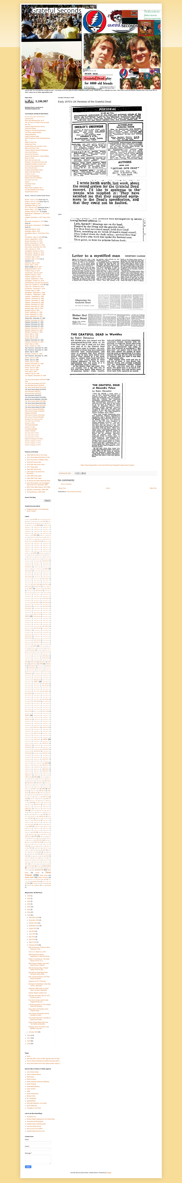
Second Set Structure (31, 154)
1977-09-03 (36, 701)
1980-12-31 (28, 777)
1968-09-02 (28, 531)
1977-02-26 (46, 681)
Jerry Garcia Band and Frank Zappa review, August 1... (44, 1063)
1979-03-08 (28, 749)
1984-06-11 (28, 804)
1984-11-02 (37, 808)
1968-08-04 (28, 529)
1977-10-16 (46, 707)
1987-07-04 (46, 818)
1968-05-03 (37, 527)
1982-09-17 (41, 794)
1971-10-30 (37, 580)
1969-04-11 (46, 541)
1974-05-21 (48, 650)
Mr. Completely (31, 1098)
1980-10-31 (45, 771)
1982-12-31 (45, 796)
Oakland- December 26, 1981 (34, 320)
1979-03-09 (36, 749)
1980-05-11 (45, 765)
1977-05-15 (46, 695)
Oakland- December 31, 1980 (34, 306)
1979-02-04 (37, 747)
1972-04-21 (46, 594)
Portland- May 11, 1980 (32, 290)
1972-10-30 (37, 612)
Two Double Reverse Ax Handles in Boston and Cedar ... (39, 1018)
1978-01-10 (37, 717)
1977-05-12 (28, 695)
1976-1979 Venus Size (34, 462)
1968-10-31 (46, 531)
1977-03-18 (36, 683)
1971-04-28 (28, 576)
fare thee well (42, 879)
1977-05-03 (46, 689)
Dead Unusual (43, 877)
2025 (29, 898)
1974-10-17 (36, 658)
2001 (44, 850)
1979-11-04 (46, 761)
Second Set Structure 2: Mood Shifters (37, 156)
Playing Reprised (30, 134)
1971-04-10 (37, 573)
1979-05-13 (45, 753)
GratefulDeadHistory (33, 1086)
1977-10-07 (28, 705)
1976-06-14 (32, 668)
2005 (28, 854)
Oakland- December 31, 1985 (34, 364)
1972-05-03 (28, 596)
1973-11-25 (28, 644)
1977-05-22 (46, 697)
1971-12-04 (28, 584)
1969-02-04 (41, 537)
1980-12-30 (46, 775)
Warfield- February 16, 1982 (34, 330)
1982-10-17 (37, 796)
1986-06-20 (42, 816)
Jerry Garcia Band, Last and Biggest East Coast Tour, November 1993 (38, 484)
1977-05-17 (28, 697)
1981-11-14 (46, 785)
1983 (26, 798)
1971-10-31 (46, 580)
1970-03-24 (46, 559)
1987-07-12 (36, 820)
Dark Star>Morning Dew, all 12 (34, 120)
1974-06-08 (30, 652)
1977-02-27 (28, 683)
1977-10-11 (37, 705)
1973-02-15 (46, 616)
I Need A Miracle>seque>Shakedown (36, 150)
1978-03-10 (37, 719)
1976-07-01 (40, 670)
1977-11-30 (28, 713)
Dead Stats (29, 877)
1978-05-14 (28, 725)
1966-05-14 (48, 519)
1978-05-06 (37, 723)
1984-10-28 (37, 806)
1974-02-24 (33, 648)
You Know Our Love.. (31, 180)
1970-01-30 (33, 555)
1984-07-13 (36, 804)
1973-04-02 (28, 624)
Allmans (39, 866)
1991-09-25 (46, 842)
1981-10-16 (38, 785)
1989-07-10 (37, 828)
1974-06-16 (38, 652)
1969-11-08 (46, 549)
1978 (27, 715)
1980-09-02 (28, 769)
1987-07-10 (28, 820)
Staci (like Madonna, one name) (37, 1103)
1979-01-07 (37, 741)
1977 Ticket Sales (32, 467)
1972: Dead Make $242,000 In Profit (38, 457)
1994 (30, 848)
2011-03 (37, 856)
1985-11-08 (30, 814)
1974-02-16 (43, 646)
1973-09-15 (46, 630)
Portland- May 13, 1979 (32, 271)
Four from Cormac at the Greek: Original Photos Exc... (38, 1001)
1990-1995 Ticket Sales (34, 478)
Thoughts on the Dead (34, 1108)
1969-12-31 (28, 553)
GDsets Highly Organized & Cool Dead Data (40, 1119)
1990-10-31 (28, 836)
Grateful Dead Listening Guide (36, 1124)
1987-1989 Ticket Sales (34, 476)
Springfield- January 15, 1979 (34, 251)
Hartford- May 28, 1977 (32, 211)
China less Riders (30, 128)
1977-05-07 (45, 691)
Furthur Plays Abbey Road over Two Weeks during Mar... (38, 1023)
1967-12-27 (31, 525)
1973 (27, 616)
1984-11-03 (46, 808)
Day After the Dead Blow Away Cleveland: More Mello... (38, 973)
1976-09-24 (28, 675)
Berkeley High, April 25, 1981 (34, 308)
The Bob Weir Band (34, 385)
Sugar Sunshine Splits (32, 136)
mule (34, 883)
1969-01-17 (43, 535)
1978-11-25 (28, 737)
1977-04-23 (45, 685)
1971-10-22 (28, 580)
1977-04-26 (37, 687)
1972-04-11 (28, 594)
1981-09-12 (30, 783)
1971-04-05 (46, 571)
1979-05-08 (28, 753)
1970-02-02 (41, 555)
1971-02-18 (28, 571)
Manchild (28, 186)
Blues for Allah (29, 158)
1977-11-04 (28, 711)
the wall (48, 883)
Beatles (27, 178)
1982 (43, 789)
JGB (28, 883)
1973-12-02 (37, 644)
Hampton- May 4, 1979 (32, 259)
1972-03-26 (30, 592)
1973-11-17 (36, 642)
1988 (34, 824)
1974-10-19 (28, 660)
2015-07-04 (36, 858)
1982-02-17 (33, 790)
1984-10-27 (28, 806)
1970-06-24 (28, 563)
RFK (43, 883)
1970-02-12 (31, 557)
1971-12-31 (37, 586)
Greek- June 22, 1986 (32, 370)
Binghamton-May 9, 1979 (33, 269)
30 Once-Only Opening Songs (34, 166)
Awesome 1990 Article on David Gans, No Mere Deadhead (38, 989)
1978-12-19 (37, 737)
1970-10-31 (28, 567)
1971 (46, 569)
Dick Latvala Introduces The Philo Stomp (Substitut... (39, 977)
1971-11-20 (28, 582)
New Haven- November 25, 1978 (35, 247)
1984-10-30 (46, 806)
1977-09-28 (46, 701)
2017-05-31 (33, 864)
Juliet (28, 1091)
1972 (30, 588)
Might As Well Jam (31, 142)
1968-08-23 (37, 529)
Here (26, 381)
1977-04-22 (36, 685)
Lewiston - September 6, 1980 (34, 296)
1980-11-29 (28, 773)
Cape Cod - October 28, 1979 (34, 286)
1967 (44, 521)
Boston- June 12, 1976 (32, 201)
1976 (40, 664)
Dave (32, 870)
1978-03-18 (37, 721)
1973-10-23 (46, 636)
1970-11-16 (28, 569)
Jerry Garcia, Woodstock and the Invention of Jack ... (38, 1014)
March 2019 (33, 942)
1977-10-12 (46, 705)
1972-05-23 (45, 598)
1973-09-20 (37, 632)
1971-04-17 (46, 573)
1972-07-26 (28, 602)
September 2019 (34, 926)
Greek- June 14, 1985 (32, 358)
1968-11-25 (37, 533)
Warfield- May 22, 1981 (32, 310)
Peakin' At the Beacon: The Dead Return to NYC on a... (38, 959)
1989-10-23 (46, 830)
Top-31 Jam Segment (33, 885)
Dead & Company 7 (33, 443)
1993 (26, 846)
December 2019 (34, 917)
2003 (45, 852)
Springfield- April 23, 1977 (33, 205)
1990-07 (39, 834)
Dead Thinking (31, 1084)
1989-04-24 (38, 826)
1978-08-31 (37, 729)
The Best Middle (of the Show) (34, 190)
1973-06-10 (45, 626)
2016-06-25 (28, 862)
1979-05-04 (28, 751)
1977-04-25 (28, 687)
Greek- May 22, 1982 (31, 336)
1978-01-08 (28, 717)
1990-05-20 (31, 834)
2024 (29, 901)
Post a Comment (66, 484)
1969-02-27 (40, 539)
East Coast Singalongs (32, 176)
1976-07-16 (30, 671)
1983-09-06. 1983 (33, 800)
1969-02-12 (31, 539)
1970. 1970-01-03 (37, 569)
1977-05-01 (37, 689)
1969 (34, 535)
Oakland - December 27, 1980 (34, 300)
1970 (34, 553)
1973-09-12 (37, 630)
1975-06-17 (42, 662)
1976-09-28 (37, 675)
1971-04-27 (46, 574)
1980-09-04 (36, 769)
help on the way (46, 881)
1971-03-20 (37, 571)
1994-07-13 (46, 848)
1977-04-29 (28, 689)
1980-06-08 (37, 767)
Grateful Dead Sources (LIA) (36, 1131)
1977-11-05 (37, 711)
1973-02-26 (28, 620)
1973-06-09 (36, 626)
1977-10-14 (28, 707)
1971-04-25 (37, 574)
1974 (34, 646)
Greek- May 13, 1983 (31, 344)
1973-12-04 (46, 644)
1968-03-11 (28, 527)
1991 (35, 836)
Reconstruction (32, 391)
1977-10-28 (28, 709)
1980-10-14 (28, 771)
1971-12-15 (28, 586)
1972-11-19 (36, 614)
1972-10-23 (46, 610)
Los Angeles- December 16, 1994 (35, 375)
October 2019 (33, 923)
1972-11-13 (46, 612)
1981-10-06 (48, 783)
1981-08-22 (31, 781)
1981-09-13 (39, 783)
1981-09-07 (39, 781)
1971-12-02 (46, 582)
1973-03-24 (46, 620)
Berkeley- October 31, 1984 (33, 354)
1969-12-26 (37, 551)
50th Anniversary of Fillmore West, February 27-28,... (39, 948)
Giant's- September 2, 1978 (33, 239)
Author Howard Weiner (34, 1074)
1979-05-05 (36, 751)
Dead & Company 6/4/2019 (33, 445)
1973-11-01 (36, 640)
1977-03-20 (28, 685)
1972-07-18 (46, 600)
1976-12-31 (28, 681)
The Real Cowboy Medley (33, 132)
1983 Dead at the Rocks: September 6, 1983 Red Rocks (39, 955)
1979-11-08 (28, 763)
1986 (44, 814)
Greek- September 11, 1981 (34, 312)
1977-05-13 (37, 695)
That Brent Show (30, 184)
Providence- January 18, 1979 (34, 255)
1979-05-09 (37, 753)
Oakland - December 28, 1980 (34, 302)
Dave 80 (40, 870)
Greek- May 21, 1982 (31, 334)
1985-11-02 (48, 812)
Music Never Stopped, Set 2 (34, 188)
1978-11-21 (37, 735)
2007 (33, 854)
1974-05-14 (31, 650)
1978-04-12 (46, 721)
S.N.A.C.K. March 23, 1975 (37, 952)
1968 (38, 525)
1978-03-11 (46, 719)
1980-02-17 (28, 765)
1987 (31, 818)
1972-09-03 (37, 604)
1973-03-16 (37, 620)
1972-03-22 (30, 590)
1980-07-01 (46, 767)
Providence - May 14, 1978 (33, 237)
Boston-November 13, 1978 (33, 241)
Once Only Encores (31, 168)
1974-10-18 (45, 658)
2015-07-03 (28, 858)
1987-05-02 (38, 818)
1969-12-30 (46, 551)
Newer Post (62, 488)
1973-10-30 (28, 640)
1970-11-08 (37, 567)
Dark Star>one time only (32, 160)
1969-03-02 (38, 541)
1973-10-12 (46, 634)
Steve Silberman (32, 1105)
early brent (33, 879)
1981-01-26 (43, 777)
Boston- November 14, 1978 (34, 243)
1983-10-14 (43, 800)
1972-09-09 (46, 604)
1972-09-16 (45, 606)
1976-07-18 (46, 671)
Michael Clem (31, 1096)
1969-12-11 (28, 551)
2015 (47, 856)
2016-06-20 (38, 860)
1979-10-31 (37, 761)
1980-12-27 (28, 775)
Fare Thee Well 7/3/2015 (32, 433)
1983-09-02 (41, 798)
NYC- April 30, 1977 (31, 207)
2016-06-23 (46, 860)
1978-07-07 (36, 727)
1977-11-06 (45, 711)
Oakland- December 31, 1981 (34, 328)
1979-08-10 (46, 757)
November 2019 (34, 920)
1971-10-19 (36, 578)
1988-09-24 (41, 824)
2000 (39, 850)
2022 (29, 907)
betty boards (47, 866)
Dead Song (44, 875)
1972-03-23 (39, 590)
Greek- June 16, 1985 (32, 362)
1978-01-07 (46, 715)
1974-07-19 (37, 654)
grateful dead (36, 881)
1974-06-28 (46, 652)
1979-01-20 (46, 745)
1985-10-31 (31, 812)
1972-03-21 (47, 588)
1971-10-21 (45, 578)
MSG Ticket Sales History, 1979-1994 (38, 487)
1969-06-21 (37, 545)
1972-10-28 (28, 612)
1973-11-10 (28, 642)
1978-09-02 (46, 729)
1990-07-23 (46, 834)
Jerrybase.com (31, 1116)
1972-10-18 (37, 610)
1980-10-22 (36, 771)
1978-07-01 (37, 725)
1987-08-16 (28, 824)
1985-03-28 (33, 810)
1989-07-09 (28, 828)
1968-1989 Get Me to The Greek (37, 455)
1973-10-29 (46, 638)
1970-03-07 (38, 559)
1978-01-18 (28, 719)
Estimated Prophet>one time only (35, 164)
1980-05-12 (28, 767)
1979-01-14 (36, 743)
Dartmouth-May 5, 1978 (32, 229)
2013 (42, 856)
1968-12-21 (28, 535)
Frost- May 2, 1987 (31, 371)
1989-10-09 (28, 830)
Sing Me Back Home (31, 192)
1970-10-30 (46, 565)
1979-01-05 (28, 741)
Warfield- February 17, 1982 (34, 332)
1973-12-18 (28, 646)
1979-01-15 (45, 743)
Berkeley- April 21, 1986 (32, 366)
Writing (49, 885)
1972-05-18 (36, 598)
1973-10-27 (37, 638)
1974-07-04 (28, 654)
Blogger (109, 1172)
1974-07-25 (28, 656)
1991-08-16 (31, 840)
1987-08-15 (46, 822)
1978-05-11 (46, 723)
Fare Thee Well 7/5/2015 (32, 437)
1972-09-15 (37, 606)
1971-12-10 (45, 584)
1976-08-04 (37, 673)
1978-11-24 (46, 735)
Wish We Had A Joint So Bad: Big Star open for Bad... (44, 1058)
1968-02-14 (46, 525)
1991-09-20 (39, 840)
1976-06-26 (31, 670)
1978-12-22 (46, 737)
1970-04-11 (28, 561)
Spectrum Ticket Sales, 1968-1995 (37, 489)
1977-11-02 (46, 709)
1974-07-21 (46, 654)
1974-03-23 (41, 648)
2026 (29, 896)
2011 (31, 856)
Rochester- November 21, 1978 (35, 245)
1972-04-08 (46, 592)
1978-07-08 (45, 727)
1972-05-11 (28, 598)
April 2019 (32, 939)
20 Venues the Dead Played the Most (38, 481)
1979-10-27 (45, 759)
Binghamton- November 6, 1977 (35, 225)
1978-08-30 (28, 729)
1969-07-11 (46, 545)
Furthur (30, 431)
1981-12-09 (28, 787)
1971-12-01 (37, 582)
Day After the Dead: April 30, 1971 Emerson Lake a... (39, 996)
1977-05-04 (28, 691)
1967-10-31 (41, 523)
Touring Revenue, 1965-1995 (36, 492)
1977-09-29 (28, 703)
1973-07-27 (28, 628)
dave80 (37, 872)
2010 (26, 856)
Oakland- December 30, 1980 (34, 304)
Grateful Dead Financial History (35, 126)
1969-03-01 (29, 541)
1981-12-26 (46, 787)
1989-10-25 (28, 832)
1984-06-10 (46, 802)
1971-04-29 (37, 576)
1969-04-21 (28, 543)
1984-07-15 (46, 804)
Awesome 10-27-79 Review (37, 981)
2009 (38, 854)
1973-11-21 (46, 642)
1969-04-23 (46, 543)
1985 (26, 810)
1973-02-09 (36, 616)
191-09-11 (27, 519)
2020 (29, 912)
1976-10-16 (46, 679)
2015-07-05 (43, 858)
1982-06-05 (43, 792)
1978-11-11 (28, 733)
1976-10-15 (36, 679)
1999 (34, 850)
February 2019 (33, 945)
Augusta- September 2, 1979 (34, 279)
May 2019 (32, 937)
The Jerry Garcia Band (36, 379)
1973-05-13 (37, 624)
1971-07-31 (28, 578)
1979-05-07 (46, 751)
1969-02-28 (48, 539)
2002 (39, 852)
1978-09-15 (37, 731)
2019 (45, 864)
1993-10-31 (41, 846)
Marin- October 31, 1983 (32, 346)
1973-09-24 (46, 632)
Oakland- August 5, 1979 (33, 277)
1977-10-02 (37, 703)
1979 (45, 739)
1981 (35, 777)
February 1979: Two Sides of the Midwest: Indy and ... (38, 1027)
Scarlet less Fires (30, 144)
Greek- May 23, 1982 (31, 338)
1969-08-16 (46, 547)
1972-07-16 (37, 600)
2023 (29, 904)
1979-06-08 (28, 755)
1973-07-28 (36, 628)
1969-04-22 (37, 543)
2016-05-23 (30, 860)
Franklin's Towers (30, 174)
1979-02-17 (46, 747)
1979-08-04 (28, 757)
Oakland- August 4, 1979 (33, 275)
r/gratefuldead (31, 1101)
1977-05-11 (46, 693)
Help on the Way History (32, 172)
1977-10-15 (37, 707)
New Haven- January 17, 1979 (34, 253)
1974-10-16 (28, 658)
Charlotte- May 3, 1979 (32, 257)
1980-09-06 (45, 769)
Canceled (29, 868)
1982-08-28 (33, 794)
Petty (38, 883)
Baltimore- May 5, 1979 (32, 263)
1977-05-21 (37, 697)
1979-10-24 (36, 759)
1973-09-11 (28, 630)
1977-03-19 (45, 683)
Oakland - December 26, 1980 (34, 298)
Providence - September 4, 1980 (35, 294)
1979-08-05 (37, 757)
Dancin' (27, 182)
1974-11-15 (46, 660)
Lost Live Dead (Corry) (34, 1126)
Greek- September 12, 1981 (34, 314)
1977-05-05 (36, 691)
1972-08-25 (45, 602)
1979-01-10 (28, 743)
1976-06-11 (41, 666)
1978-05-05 (28, 723)
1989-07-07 (46, 826)
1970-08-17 (37, 563)
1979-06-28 (46, 755)
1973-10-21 (37, 636)
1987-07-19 (46, 820)
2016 (49, 858)
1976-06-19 (41, 668)
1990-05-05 (41, 832)
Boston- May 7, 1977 (31, 209)
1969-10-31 (37, 549)
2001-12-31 (33, 852)
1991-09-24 (38, 842)
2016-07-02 (46, 862)
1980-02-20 (36, 765)
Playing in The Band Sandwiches (35, 130)
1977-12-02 (37, 713)
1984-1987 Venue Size (34, 469)
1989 (30, 826)
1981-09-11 (47, 781)
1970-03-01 (30, 559)
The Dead (31, 425)
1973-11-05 (46, 640)
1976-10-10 (28, 679)
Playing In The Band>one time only (36, 162)
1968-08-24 (46, 529)
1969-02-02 (33, 537)
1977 (36, 682)
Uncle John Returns (31, 152)
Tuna (43, 885)
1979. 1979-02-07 (37, 763)
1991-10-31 (37, 844)
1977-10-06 (46, 703)
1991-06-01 (33, 838)
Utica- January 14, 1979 (32, 249)
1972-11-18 (28, 614)
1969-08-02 (37, 547)
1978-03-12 (28, 721)
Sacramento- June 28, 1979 (33, 273)
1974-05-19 (40, 650)
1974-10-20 (37, 660)
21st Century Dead (33, 1072)
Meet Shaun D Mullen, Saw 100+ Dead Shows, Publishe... (38, 964)
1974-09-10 (45, 656)
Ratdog (31, 413)
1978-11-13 (36, 733)
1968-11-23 (28, 533)
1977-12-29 (46, 713)
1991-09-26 (28, 844)
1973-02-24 (46, 618)
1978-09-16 (46, 731)
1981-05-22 (41, 779)
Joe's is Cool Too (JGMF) (35, 1128)
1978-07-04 (28, 727)
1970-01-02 (43, 553)
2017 (26, 864)
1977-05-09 (37, 693)
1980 (46, 763)
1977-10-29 (37, 709)
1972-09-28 (28, 610)
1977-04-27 (46, 687)
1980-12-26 (46, 773)
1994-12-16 (28, 850)
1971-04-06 (28, 573)
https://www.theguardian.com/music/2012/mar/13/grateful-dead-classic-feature (107, 465)
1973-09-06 (46, 628)
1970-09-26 (37, 565)
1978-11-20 (28, 735)
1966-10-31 (37, 521)
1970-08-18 (46, 563)
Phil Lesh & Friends (35, 415)
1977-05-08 (28, 693)
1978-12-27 (28, 739)
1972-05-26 (28, 600)
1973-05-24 (46, 624)
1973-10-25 (28, 638)
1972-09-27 (46, 608)
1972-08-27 (28, 604)
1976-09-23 (46, 673)
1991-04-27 (43, 836)
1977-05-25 (28, 699)
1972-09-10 (28, 606)
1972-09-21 (28, 608)
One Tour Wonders (36, 178)
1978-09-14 (28, 731)
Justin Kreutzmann (32, 1093)
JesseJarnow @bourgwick (35, 1121)
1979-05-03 (45, 749)
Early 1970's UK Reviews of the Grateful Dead (38, 1010)
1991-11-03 (46, 844)
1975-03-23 (33, 662)
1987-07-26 (37, 822)
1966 (33, 519)
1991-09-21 (48, 840)
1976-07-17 (38, 671)
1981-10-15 (30, 785)
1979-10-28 (28, 761)
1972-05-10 (46, 596)
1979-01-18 (37, 745)
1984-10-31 (28, 808)
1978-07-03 (46, 725)
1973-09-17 (28, 632)
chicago (44, 868)
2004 (49, 852)
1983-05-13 (33, 798)
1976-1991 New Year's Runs (36, 464)
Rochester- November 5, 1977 (34, 221)
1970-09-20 (28, 565)
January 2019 (33, 1032)
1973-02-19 (37, 618)
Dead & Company (34, 439)
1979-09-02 (28, 759)
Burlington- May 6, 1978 (32, 231)
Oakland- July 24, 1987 (32, 373)
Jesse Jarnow (31, 1089)
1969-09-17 (28, 549)
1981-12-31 (36, 788)
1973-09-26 (28, 634)
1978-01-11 (46, 717)
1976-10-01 (46, 675)
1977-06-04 (28, 701)
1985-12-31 (37, 814)
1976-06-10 (32, 666)
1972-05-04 (37, 596)
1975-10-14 (34, 664)
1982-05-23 (34, 792)
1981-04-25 (33, 779)
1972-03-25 (48, 590)
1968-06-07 (46, 527)
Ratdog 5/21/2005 (30, 427)
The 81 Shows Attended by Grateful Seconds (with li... (44, 1061)
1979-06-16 (37, 755)
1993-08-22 (33, 846)
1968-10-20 (37, 531)
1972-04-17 (37, 594)
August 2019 (33, 928)
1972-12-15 (46, 614)
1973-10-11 (37, 634)
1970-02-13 (40, 557)
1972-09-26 (37, 608)
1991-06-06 (41, 838)
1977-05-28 (45, 699)
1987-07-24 (28, 822)
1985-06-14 (41, 810)
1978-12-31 (37, 739)
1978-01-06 (37, 715)
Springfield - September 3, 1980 (35, 292)
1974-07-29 (36, 656)
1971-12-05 (36, 584)
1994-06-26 (37, 848)
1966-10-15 (30, 521)
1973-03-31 (46, 622)
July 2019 (32, 931)
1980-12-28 (37, 775)
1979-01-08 (46, 741)
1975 (26, 662)
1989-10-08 (46, 828)
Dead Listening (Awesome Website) (38, 1081)
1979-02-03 (28, 747)
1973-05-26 (28, 626)
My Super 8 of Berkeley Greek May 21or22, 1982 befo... (39, 984)
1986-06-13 (33, 816)
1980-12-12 (37, 773)
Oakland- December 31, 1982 (34, 342)
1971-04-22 (28, 574)
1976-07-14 (48, 670)
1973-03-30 (37, 622)
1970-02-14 (48, 557)
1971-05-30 (46, 576)
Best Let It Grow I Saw (32, 148)
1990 (34, 832)
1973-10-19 (28, 636)
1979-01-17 (28, 745)
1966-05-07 (40, 519)
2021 (29, 909)
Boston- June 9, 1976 (31, 199)
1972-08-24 (36, 602)
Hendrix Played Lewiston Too (37, 993)
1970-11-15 (46, 567)
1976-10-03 (37, 677)
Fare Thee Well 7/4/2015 (32, 435)
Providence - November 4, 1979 (35, 288)
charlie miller (37, 868)
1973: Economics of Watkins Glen (37, 460)
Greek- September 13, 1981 (34, 316)
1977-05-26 (36, 699)
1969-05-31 (28, 545)
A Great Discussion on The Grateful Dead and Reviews (39, 1005)
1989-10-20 (37, 830)
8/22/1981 (43, 405)
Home (108, 488)
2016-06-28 (37, 862)
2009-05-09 (46, 854)
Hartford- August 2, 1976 (32, 203)
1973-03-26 (28, 622)
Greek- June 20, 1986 (32, 368)
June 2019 (32, 934)
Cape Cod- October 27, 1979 (34, 284)
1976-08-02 (28, 673)
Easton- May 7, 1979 (31, 265)
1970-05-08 (36, 561)
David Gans (30, 1077)
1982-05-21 (42, 790)
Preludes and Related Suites (34, 170)
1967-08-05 (33, 523)
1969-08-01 (28, 547)
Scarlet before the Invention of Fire (36, 146)
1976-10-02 (28, 677)
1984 (31, 802)
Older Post (153, 488)
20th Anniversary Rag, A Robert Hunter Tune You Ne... (38, 968)
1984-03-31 (38, 802)
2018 (40, 864)
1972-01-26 (39, 588)
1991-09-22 (29, 842)
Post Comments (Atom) (74, 491)
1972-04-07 (38, 592)
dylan (26, 879)
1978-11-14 (46, 733)
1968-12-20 (46, 533)
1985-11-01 (40, 812)
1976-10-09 (46, 677)
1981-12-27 (28, 788)
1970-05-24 (45, 561)
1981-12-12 (37, 787)
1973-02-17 (28, 618)
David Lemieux (31, 1079)
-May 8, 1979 (37, 267)
